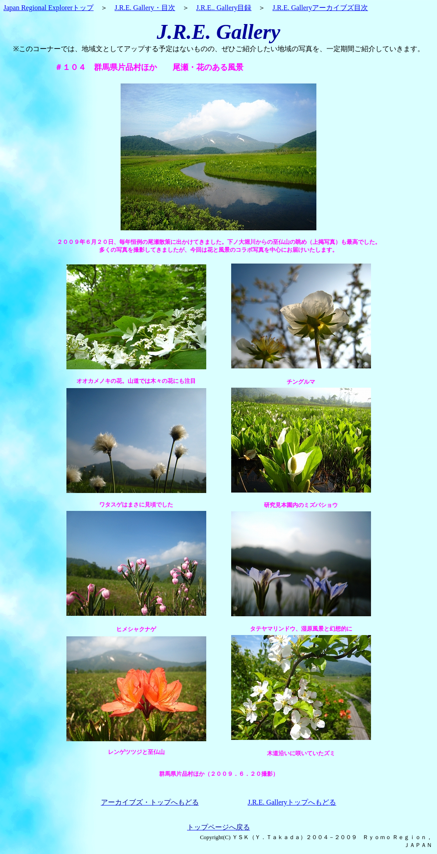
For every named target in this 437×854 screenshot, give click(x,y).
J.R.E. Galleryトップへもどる (292, 802)
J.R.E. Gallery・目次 (144, 7)
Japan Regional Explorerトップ (48, 7)
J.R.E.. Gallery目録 (224, 7)
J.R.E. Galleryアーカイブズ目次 (320, 7)
